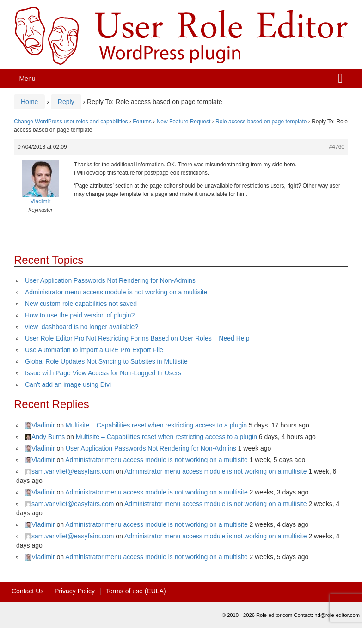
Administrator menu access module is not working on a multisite (116, 292)
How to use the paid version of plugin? (80, 315)
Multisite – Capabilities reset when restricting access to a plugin (156, 425)
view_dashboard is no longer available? (81, 326)
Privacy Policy (75, 591)
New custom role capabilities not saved (81, 303)
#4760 (336, 147)
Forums (142, 121)
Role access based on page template (261, 121)
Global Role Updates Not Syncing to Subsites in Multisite (106, 361)
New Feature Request (184, 121)
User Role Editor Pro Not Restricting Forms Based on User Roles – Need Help (137, 338)
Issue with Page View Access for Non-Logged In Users (103, 373)
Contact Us (27, 591)
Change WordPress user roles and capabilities (71, 121)
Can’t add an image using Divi (68, 384)
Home (29, 101)
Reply (66, 101)
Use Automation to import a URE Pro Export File (94, 350)
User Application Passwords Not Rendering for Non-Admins (110, 280)
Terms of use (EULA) (136, 591)
